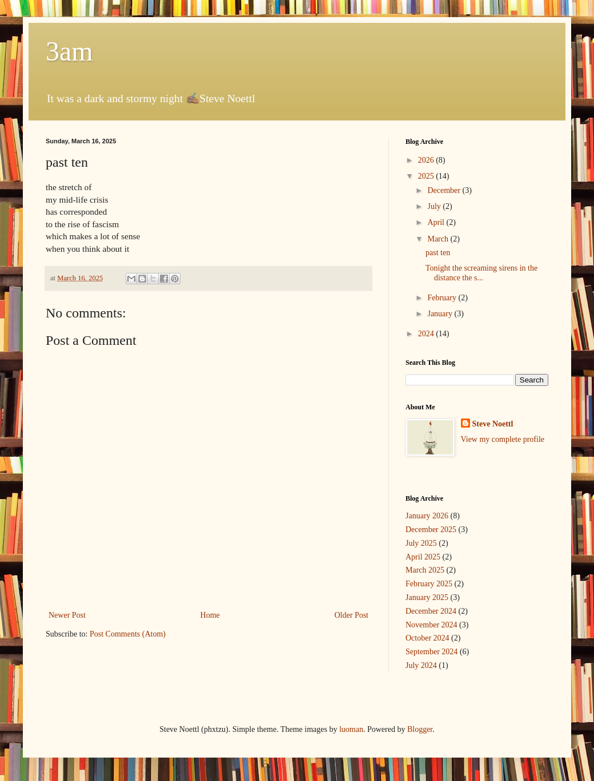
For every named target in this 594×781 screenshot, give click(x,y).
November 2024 (431, 625)
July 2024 (421, 665)
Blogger (419, 729)
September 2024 (431, 651)
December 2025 (431, 529)
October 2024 (427, 638)
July (435, 206)
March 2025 (425, 570)
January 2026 (427, 516)
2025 (427, 176)
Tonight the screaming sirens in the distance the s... (481, 273)
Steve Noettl (492, 424)
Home (210, 615)
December (444, 190)
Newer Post (67, 615)
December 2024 (431, 611)
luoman (351, 729)
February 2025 (429, 583)
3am (69, 51)
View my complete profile (503, 439)
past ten (438, 252)
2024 (427, 333)
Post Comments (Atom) (128, 634)
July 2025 (421, 543)
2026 (427, 160)
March (438, 239)
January (440, 313)
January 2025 (427, 597)
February (442, 297)
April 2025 (423, 557)
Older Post (352, 615)
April (436, 222)
